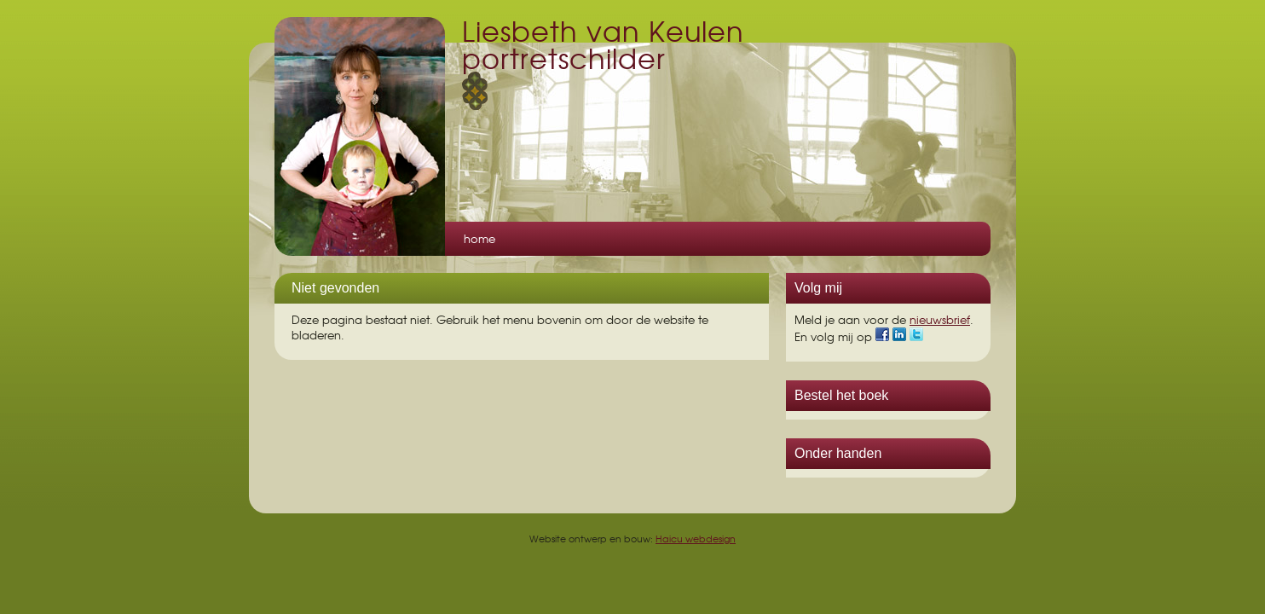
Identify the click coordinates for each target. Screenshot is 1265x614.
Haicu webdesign (696, 538)
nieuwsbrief (940, 319)
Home (479, 238)
